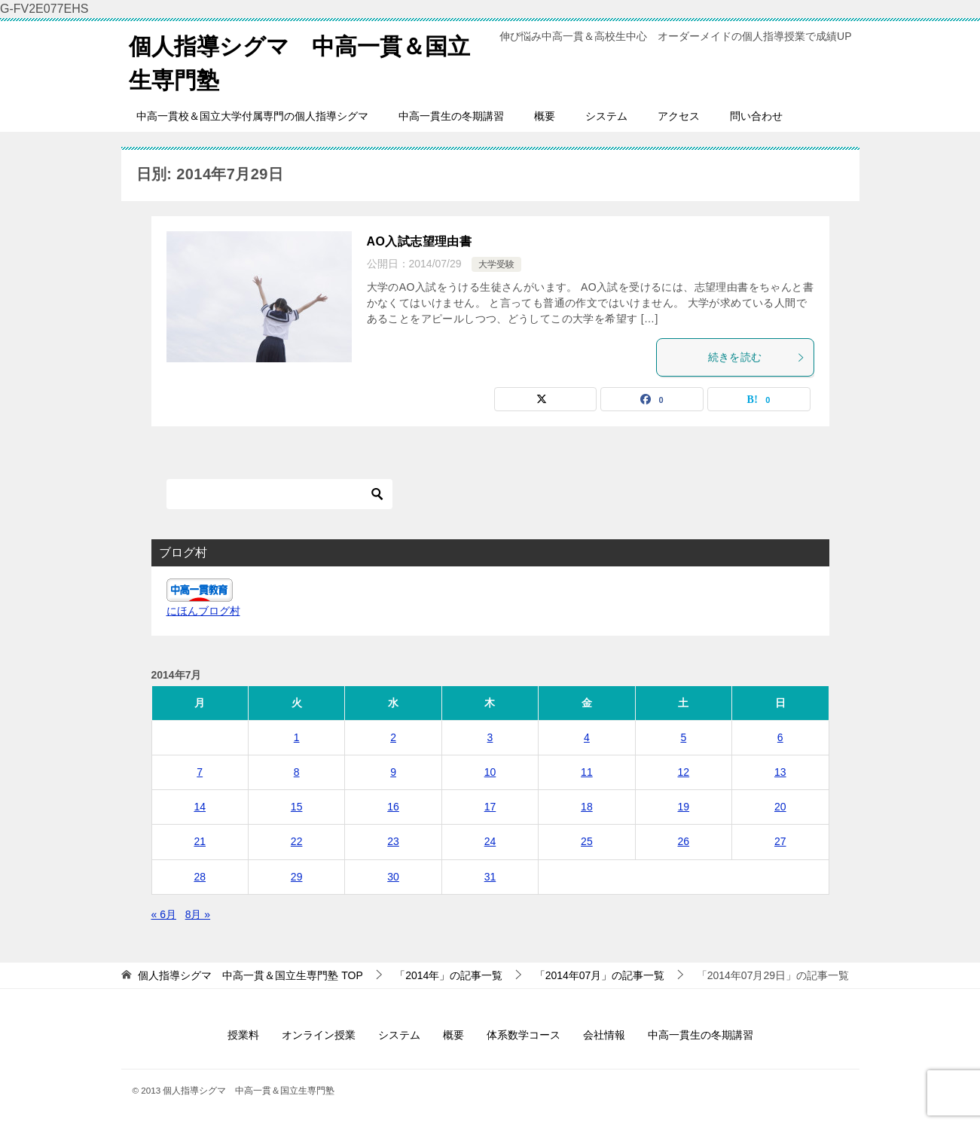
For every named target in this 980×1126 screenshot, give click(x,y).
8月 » (197, 914)
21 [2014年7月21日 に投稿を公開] (200, 841)
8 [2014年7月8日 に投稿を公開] (297, 772)
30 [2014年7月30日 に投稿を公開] (393, 877)
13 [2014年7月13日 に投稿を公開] (780, 772)
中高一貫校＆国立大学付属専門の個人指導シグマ (252, 116)
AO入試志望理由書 (419, 241)
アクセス (679, 116)
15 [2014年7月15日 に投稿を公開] (297, 807)
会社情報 (604, 1035)
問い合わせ (756, 116)
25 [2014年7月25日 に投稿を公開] (587, 841)
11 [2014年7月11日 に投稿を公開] (587, 772)
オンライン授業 (319, 1035)
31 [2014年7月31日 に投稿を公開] (490, 877)
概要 (544, 116)
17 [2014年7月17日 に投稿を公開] (490, 807)
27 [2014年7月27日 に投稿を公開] (780, 841)
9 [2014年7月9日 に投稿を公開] (393, 772)
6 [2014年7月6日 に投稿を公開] (780, 737)
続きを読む (757, 357)
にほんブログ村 (203, 611)
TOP (250, 975)
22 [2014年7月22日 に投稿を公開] (297, 841)
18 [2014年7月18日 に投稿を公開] (587, 807)
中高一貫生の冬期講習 (451, 116)
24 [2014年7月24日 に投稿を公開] (490, 841)
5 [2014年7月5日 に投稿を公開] (683, 737)
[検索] (279, 494)
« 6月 (163, 914)
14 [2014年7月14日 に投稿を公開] (200, 807)
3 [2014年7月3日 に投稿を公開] (490, 737)
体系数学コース (523, 1035)
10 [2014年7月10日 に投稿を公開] (490, 772)
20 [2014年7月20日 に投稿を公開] (780, 807)
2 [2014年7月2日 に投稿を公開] (393, 737)
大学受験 (496, 264)
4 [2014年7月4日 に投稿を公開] (587, 737)
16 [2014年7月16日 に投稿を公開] (393, 807)
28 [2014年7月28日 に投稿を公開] (200, 877)
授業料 (243, 1035)
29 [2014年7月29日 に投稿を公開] (297, 877)
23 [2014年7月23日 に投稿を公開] (393, 841)
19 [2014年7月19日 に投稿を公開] (684, 807)
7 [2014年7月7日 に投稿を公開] (200, 772)
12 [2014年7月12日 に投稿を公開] (684, 772)
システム (606, 116)
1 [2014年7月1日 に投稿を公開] (297, 737)
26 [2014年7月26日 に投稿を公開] (684, 841)
